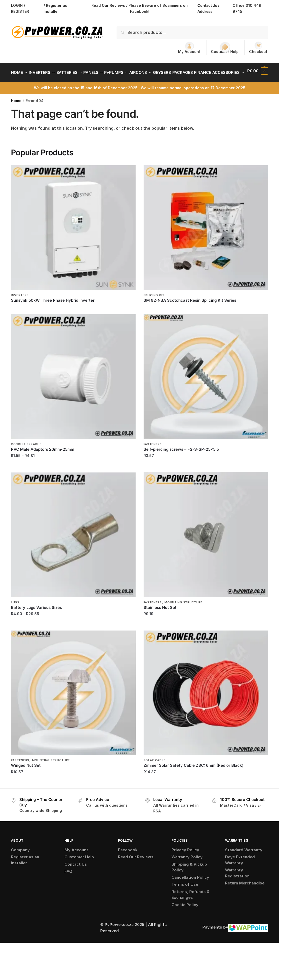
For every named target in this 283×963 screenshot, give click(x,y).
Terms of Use (185, 896)
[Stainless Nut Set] (206, 547)
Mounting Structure (183, 615)
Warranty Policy (187, 869)
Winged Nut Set (26, 777)
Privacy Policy (185, 862)
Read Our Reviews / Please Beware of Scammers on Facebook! (139, 8)
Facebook (128, 862)
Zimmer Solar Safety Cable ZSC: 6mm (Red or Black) (194, 777)
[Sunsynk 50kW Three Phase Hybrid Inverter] (73, 240)
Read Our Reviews (136, 869)
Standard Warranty (243, 862)
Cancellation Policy (190, 889)
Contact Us (75, 876)
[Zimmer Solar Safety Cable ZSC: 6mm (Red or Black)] (206, 705)
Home (16, 113)
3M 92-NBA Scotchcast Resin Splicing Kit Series (190, 312)
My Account (189, 47)
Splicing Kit (154, 308)
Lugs (15, 615)
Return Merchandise (244, 895)
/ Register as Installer (55, 8)
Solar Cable (155, 773)
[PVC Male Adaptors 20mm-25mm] (73, 389)
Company (20, 862)
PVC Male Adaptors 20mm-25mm (42, 461)
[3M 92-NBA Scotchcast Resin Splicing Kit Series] (206, 240)
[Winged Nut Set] (73, 705)
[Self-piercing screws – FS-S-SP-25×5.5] (206, 389)
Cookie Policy (185, 917)
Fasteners (153, 457)
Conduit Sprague (26, 457)
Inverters (20, 308)
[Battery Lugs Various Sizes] (73, 547)
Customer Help (225, 48)
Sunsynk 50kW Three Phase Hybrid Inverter (53, 312)
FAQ (68, 883)
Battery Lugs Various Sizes (36, 619)
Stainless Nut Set (160, 619)
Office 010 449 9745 (247, 8)
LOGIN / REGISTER (20, 8)
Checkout (258, 47)
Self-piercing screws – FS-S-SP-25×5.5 (181, 461)
